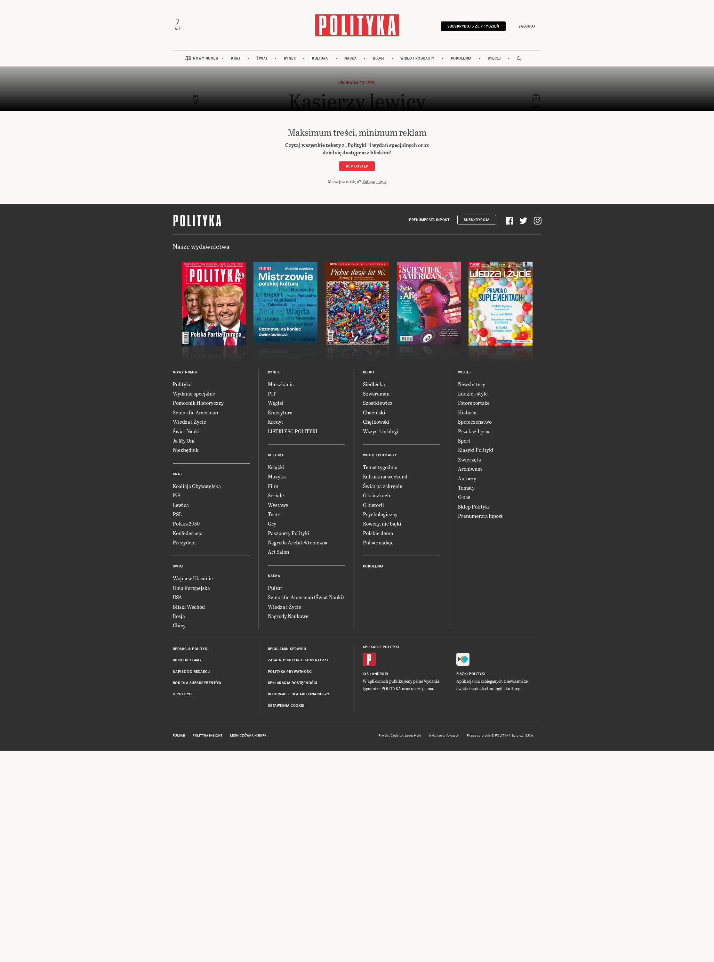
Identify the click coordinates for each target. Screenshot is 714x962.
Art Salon (278, 551)
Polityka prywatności (290, 672)
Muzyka (277, 476)
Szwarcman (376, 393)
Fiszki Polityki (470, 674)
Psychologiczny (380, 514)
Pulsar (275, 587)
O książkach (376, 495)
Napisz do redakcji (192, 672)
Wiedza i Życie (189, 421)
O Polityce (183, 694)
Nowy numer (205, 58)
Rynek (290, 58)
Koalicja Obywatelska (197, 486)
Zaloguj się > (374, 181)
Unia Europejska (191, 587)
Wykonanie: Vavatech (444, 736)
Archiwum (470, 468)
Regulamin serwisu (287, 649)
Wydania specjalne (194, 393)
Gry (272, 523)
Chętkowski (376, 421)
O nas (464, 497)
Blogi (378, 58)
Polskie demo (378, 533)
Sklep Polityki (474, 506)
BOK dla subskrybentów (197, 683)
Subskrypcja (477, 220)
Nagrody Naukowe (288, 616)
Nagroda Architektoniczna (297, 542)
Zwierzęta (469, 459)
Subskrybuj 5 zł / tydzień (473, 26)
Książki (276, 467)
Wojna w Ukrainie (193, 578)
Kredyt (275, 421)
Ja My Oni (184, 440)
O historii (373, 505)
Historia (467, 412)
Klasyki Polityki (475, 449)
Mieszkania (281, 384)
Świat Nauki (186, 431)
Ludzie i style (473, 393)
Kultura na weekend (385, 476)
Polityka (182, 384)
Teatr (274, 514)
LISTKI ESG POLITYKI (292, 431)
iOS (366, 674)
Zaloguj (526, 26)
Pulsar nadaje (378, 542)
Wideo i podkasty (417, 58)
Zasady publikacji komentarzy (298, 660)
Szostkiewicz (378, 402)
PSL (177, 514)
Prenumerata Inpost (429, 220)
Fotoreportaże (474, 402)
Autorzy (467, 478)
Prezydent (184, 542)
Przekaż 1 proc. (475, 431)
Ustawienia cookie (286, 706)
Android (380, 674)
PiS (177, 495)
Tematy (466, 487)
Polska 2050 (186, 523)
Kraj (235, 58)
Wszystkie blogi (380, 431)
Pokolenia (461, 58)
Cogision (397, 736)
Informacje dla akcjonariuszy (299, 694)
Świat (262, 58)
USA (177, 597)
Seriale (276, 495)
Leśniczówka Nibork (248, 736)
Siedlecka (374, 384)
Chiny (179, 625)
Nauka (350, 58)
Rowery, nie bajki (382, 523)
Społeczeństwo (475, 421)
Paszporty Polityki (288, 533)
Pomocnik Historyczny (198, 402)
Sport (464, 440)
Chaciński (374, 412)
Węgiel (276, 402)
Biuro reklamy (187, 660)
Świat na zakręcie (382, 486)
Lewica (181, 505)
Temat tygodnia (380, 467)
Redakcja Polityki (191, 649)
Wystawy (278, 505)
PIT (272, 393)
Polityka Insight (207, 736)
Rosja (179, 616)
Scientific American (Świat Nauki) (306, 597)
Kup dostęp (357, 166)
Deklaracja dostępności (292, 683)
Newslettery (471, 384)
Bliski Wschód (189, 606)
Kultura (320, 58)
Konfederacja (188, 533)
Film (273, 486)
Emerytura (280, 412)
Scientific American (195, 412)
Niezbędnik (186, 449)
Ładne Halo (413, 736)
